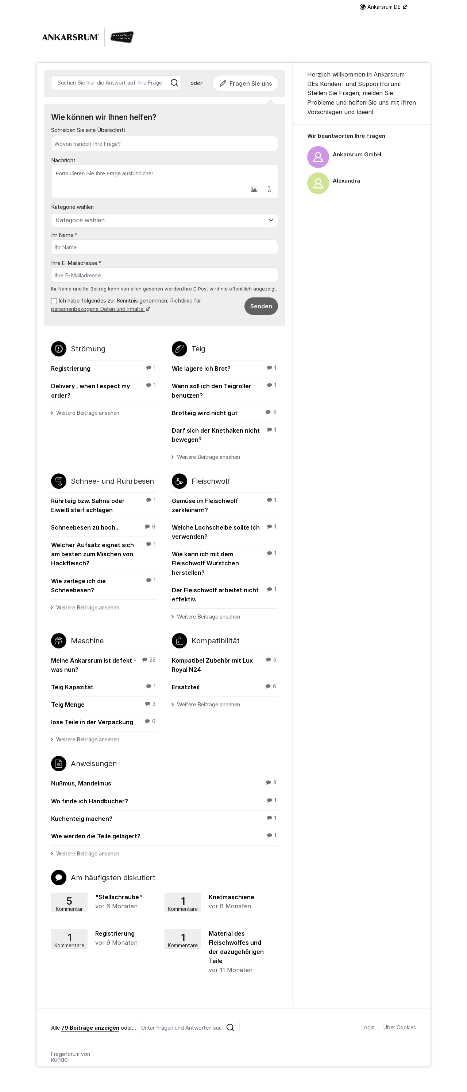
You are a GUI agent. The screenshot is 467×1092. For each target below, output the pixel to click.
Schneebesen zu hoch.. (104, 527)
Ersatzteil (225, 687)
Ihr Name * (64, 235)
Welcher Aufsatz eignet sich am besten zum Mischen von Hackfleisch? (104, 554)
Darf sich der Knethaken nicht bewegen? (225, 434)
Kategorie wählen (72, 207)
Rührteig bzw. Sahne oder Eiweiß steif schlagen (104, 505)
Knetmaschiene (219, 902)
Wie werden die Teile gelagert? (164, 836)
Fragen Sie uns (245, 83)
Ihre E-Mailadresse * (76, 263)
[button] (254, 189)
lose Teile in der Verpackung (104, 722)
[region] (362, 164)
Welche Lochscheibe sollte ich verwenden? (225, 531)
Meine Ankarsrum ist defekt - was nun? (104, 664)
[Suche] (174, 83)
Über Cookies (399, 1027)
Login (368, 1027)
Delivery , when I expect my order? (104, 390)
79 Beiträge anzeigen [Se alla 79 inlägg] (90, 1028)
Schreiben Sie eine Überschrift (88, 130)
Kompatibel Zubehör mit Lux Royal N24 (225, 664)
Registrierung (104, 368)
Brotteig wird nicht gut (225, 413)
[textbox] (164, 173)
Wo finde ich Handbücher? (164, 801)
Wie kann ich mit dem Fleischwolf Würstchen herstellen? (225, 563)
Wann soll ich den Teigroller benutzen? (225, 390)
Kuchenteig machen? (164, 818)
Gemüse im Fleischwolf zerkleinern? (225, 505)
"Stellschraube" (106, 902)
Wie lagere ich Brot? (225, 368)
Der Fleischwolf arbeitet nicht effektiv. (225, 594)
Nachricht (63, 160)
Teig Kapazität (104, 687)
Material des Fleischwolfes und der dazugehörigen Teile (219, 952)
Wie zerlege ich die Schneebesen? (104, 585)
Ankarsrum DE (381, 7)
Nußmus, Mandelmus (164, 783)
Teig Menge (104, 704)
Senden (261, 306)
